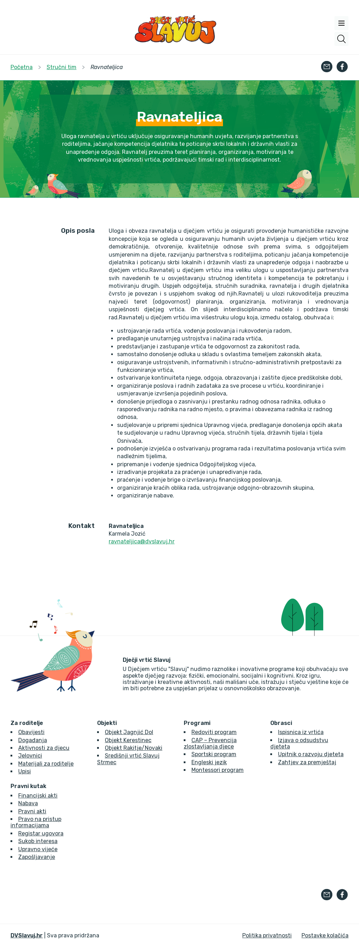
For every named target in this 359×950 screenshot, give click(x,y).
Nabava (28, 803)
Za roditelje (27, 723)
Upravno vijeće (37, 849)
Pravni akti (32, 811)
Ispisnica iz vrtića (301, 732)
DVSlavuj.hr (27, 935)
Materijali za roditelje (46, 763)
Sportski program (213, 754)
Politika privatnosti (267, 935)
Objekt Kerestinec (128, 740)
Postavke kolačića (325, 935)
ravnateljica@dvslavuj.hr (142, 541)
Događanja (32, 740)
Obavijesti (31, 732)
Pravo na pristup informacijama (36, 822)
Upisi (24, 771)
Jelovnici (30, 755)
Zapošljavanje (36, 857)
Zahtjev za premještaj (307, 762)
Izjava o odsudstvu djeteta (299, 743)
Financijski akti (37, 795)
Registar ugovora (40, 833)
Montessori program (217, 770)
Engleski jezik (209, 762)
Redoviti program (214, 732)
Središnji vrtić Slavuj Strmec (128, 758)
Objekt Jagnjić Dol (129, 732)
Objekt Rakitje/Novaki (133, 748)
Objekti (107, 723)
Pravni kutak (28, 786)
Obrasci (281, 723)
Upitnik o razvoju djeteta (311, 754)
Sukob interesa (37, 841)
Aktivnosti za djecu (43, 748)
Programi (197, 723)
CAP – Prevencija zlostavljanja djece (210, 743)
